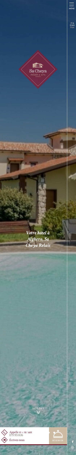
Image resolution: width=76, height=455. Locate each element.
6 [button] (49, 433)
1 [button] (22, 432)
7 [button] (54, 433)
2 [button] (27, 433)
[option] (38, 227)
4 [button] (38, 433)
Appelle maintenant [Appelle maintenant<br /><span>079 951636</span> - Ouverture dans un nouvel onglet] (20, 434)
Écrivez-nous (16, 440)
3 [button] (32, 433)
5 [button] (43, 433)
